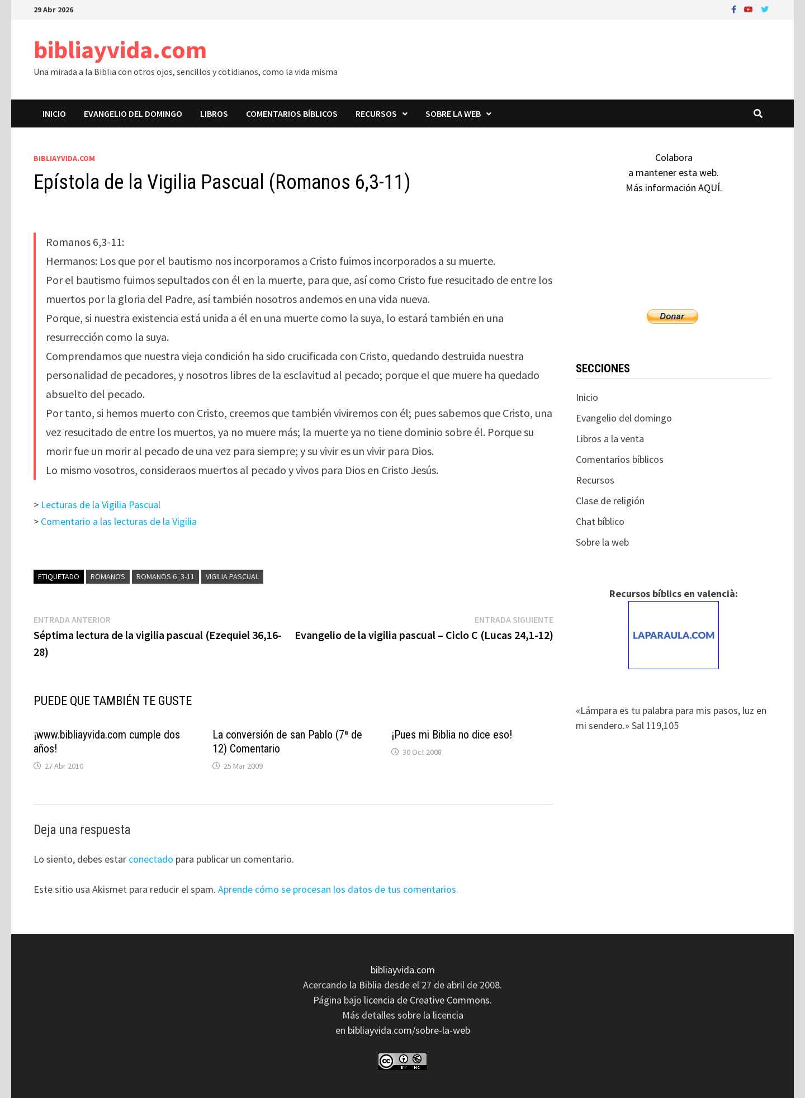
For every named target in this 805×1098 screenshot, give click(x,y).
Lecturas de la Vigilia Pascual (100, 504)
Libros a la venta (610, 438)
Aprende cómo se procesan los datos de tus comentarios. (338, 889)
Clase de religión (610, 500)
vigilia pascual (232, 576)
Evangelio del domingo (133, 113)
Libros (214, 113)
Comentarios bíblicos (292, 113)
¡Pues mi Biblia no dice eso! (451, 734)
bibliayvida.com (120, 49)
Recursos (376, 113)
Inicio (54, 113)
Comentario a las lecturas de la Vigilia (119, 521)
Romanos (108, 576)
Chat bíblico (600, 521)
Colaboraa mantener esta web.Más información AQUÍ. (674, 172)
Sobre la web (453, 113)
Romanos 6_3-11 (165, 576)
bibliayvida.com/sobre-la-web (409, 1030)
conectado (151, 859)
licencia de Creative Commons (427, 999)
